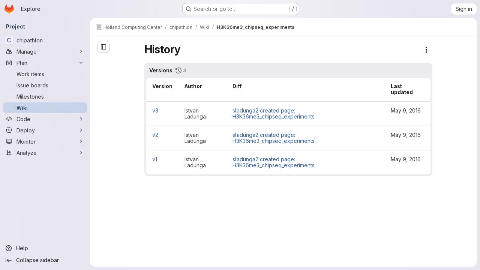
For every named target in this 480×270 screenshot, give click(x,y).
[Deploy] (45, 130)
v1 (154, 159)
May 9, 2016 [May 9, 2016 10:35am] (406, 135)
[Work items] (45, 74)
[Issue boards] (45, 85)
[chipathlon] (45, 40)
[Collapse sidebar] (45, 260)
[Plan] (45, 62)
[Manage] (45, 51)
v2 (155, 135)
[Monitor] (45, 141)
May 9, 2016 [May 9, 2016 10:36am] (406, 110)
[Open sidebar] (104, 47)
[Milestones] (45, 96)
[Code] (45, 119)
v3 (155, 110)
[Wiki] (45, 107)
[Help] (45, 248)
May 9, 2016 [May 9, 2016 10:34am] (406, 159)
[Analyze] (45, 152)
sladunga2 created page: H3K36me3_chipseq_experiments (273, 113)
